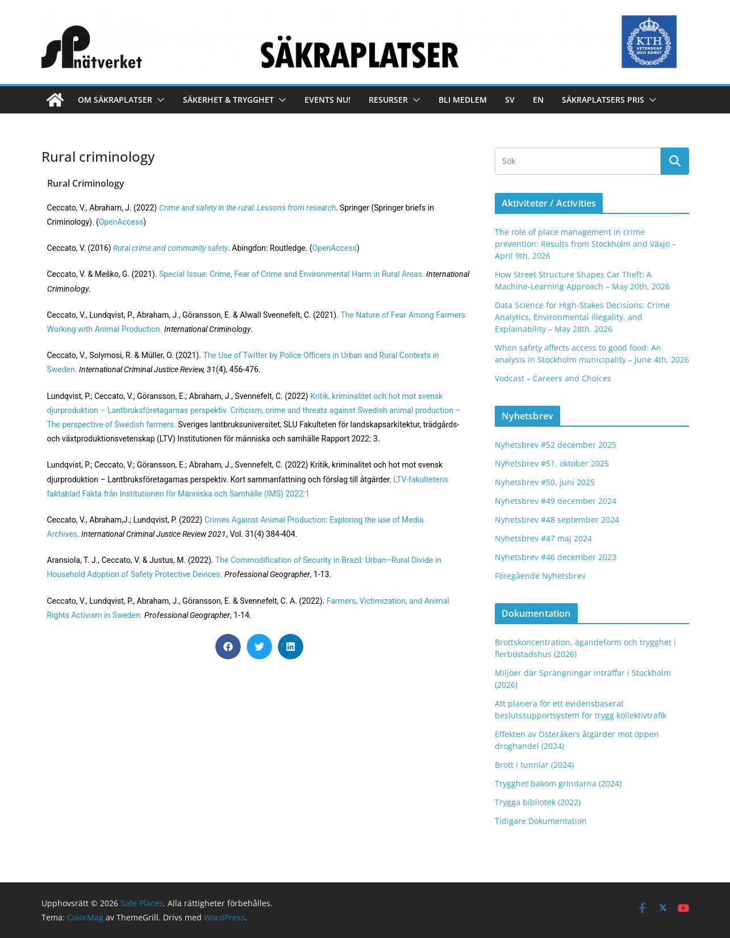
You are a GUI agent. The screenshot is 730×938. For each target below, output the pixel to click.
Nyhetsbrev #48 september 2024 (557, 519)
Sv (510, 99)
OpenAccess (121, 221)
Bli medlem (463, 99)
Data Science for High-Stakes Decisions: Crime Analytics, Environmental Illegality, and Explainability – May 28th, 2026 (582, 317)
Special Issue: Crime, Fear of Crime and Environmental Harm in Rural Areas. (291, 274)
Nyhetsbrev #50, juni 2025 (545, 482)
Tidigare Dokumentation (541, 820)
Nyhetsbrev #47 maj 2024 (543, 538)
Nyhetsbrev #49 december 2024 (555, 500)
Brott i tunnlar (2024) (534, 764)
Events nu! (327, 99)
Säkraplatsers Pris (603, 99)
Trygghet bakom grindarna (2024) (558, 783)
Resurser (388, 99)
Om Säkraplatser (115, 99)
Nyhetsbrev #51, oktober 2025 (552, 463)
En (538, 99)
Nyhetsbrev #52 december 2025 (555, 444)
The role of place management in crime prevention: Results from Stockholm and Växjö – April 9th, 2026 (585, 243)
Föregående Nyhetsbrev (540, 575)
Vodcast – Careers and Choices (553, 378)
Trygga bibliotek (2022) (538, 802)
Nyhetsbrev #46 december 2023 (555, 557)
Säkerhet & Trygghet (228, 99)
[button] (158, 100)
